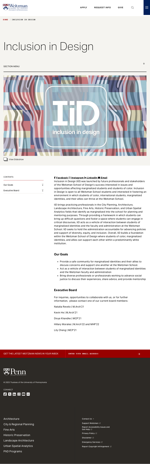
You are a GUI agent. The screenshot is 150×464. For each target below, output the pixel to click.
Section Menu (11, 66)
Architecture (11, 418)
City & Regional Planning (19, 424)
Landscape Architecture (19, 440)
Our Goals (8, 185)
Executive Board (11, 190)
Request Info (102, 8)
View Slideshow (14, 159)
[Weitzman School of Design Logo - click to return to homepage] (15, 8)
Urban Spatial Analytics (18, 446)
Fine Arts (9, 429)
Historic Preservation (17, 435)
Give (120, 8)
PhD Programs (13, 451)
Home (5, 19)
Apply (83, 8)
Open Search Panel (132, 8)
